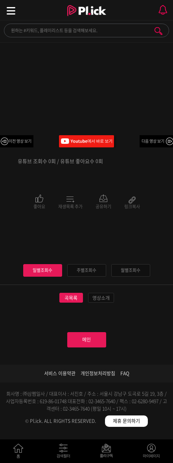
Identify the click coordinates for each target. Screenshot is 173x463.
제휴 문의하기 (126, 420)
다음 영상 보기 (153, 141)
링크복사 (132, 206)
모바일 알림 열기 (162, 10)
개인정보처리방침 (98, 373)
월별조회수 (130, 270)
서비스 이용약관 (59, 373)
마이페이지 (151, 452)
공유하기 (103, 206)
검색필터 (65, 452)
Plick (86, 17)
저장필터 (108, 452)
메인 (86, 339)
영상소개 (101, 297)
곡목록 (70, 297)
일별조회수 (42, 270)
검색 (158, 31)
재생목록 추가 (70, 206)
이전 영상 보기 (20, 141)
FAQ (124, 373)
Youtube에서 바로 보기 (86, 141)
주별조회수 (86, 270)
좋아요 (39, 206)
